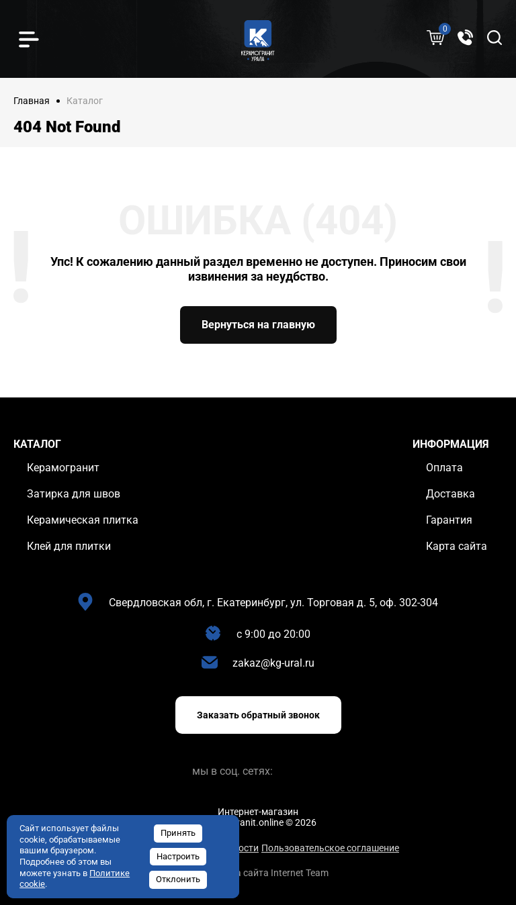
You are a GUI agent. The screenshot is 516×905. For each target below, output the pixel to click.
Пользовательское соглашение (330, 848)
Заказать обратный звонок (258, 715)
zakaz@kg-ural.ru (273, 663)
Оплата (444, 467)
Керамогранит (63, 467)
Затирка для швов (73, 493)
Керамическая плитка (82, 520)
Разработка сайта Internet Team (258, 872)
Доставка (450, 493)
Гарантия (449, 520)
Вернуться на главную (258, 324)
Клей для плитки (69, 546)
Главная (31, 100)
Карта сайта (456, 546)
